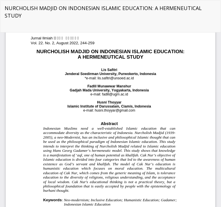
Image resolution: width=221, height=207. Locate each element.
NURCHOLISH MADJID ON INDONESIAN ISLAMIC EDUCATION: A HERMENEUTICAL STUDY (103, 12)
